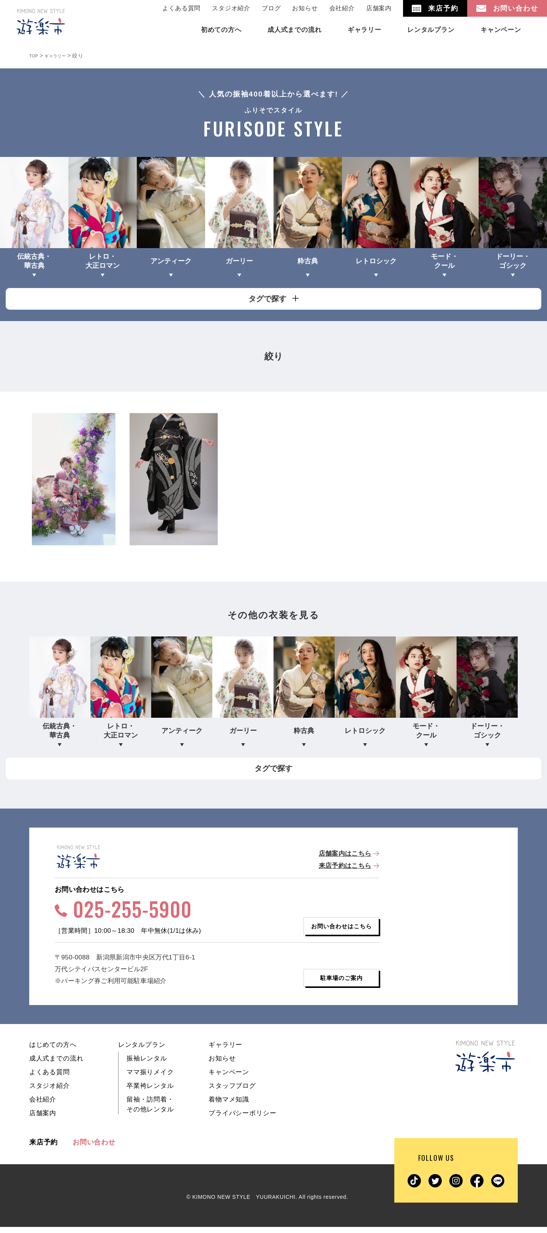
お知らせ (305, 8)
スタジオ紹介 (231, 8)
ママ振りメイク (150, 1078)
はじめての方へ (53, 1050)
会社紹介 (342, 8)
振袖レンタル (146, 1064)
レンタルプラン (142, 1050)
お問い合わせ (94, 1148)
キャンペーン (229, 1078)
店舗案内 (379, 8)
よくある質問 (181, 8)
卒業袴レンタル (150, 1091)
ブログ (271, 8)
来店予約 (43, 1148)
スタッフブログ (232, 1091)
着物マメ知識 (229, 1105)
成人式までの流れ (56, 1064)
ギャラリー (225, 1050)
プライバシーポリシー (243, 1119)
